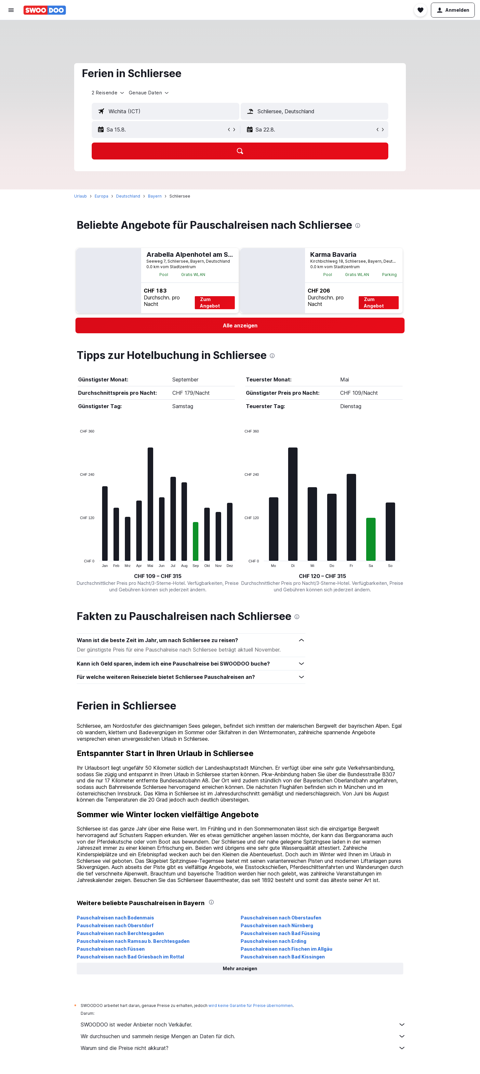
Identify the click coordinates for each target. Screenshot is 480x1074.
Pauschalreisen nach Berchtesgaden (131, 933)
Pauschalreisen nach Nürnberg (288, 925)
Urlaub (92, 196)
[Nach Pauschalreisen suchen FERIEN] (11, 70)
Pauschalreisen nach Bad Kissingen (294, 956)
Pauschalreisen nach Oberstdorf (126, 925)
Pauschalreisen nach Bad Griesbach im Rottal (141, 956)
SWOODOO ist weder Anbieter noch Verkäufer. (254, 1024)
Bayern (166, 196)
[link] (251, 325)
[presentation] (369, 225)
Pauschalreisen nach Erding (285, 941)
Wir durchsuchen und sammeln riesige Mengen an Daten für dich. (254, 1036)
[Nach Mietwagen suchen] (11, 57)
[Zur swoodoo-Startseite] (44, 10)
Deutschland (139, 196)
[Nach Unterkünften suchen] (11, 43)
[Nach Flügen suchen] (11, 29)
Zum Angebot (221, 302)
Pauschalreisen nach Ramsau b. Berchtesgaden (144, 941)
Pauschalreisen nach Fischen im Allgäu (298, 949)
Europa (113, 196)
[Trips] (11, 103)
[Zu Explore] (11, 84)
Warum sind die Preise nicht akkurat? (254, 1048)
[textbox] (177, 111)
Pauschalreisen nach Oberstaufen (292, 917)
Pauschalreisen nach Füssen (122, 949)
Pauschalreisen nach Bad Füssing (291, 933)
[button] (11, 10)
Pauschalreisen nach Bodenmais (127, 917)
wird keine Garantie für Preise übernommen (262, 1005)
